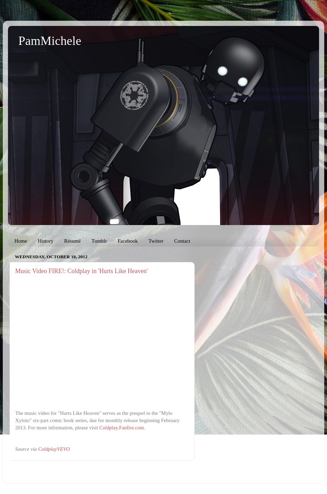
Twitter (156, 241)
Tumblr (99, 241)
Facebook (128, 241)
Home (21, 241)
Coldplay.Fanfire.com (121, 427)
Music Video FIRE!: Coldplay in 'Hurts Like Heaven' (81, 271)
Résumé (72, 241)
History (45, 241)
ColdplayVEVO (54, 449)
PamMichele (49, 41)
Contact (182, 241)
